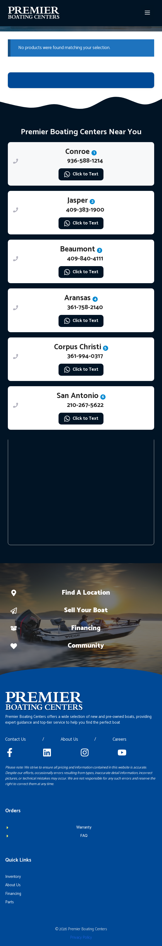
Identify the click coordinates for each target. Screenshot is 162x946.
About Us (69, 739)
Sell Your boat (86, 610)
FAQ (84, 835)
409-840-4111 (85, 259)
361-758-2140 (85, 307)
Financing (86, 628)
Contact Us (15, 739)
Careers (119, 739)
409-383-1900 (85, 210)
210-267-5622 (85, 405)
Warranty (83, 827)
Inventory (13, 876)
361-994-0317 (85, 356)
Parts (9, 902)
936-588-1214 (85, 161)
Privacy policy (81, 937)
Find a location (86, 592)
